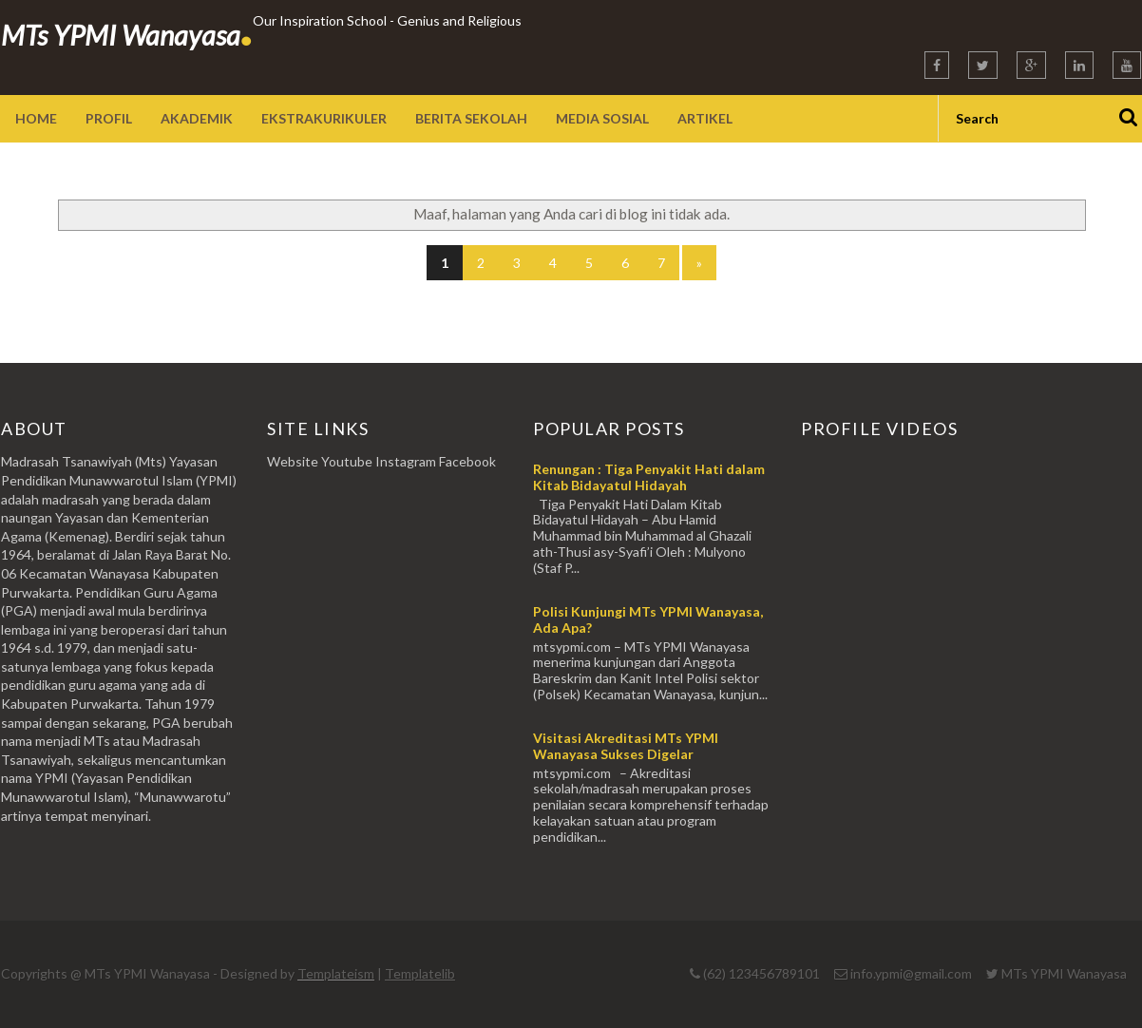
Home (36, 118)
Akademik (197, 118)
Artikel (705, 118)
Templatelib (420, 973)
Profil (109, 118)
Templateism (335, 973)
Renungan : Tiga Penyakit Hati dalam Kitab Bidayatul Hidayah (649, 477)
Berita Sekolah (471, 118)
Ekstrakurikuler (324, 118)
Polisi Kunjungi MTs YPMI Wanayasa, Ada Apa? (648, 619)
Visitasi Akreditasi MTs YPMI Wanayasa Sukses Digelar (625, 746)
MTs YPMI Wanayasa (127, 34)
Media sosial (602, 118)
